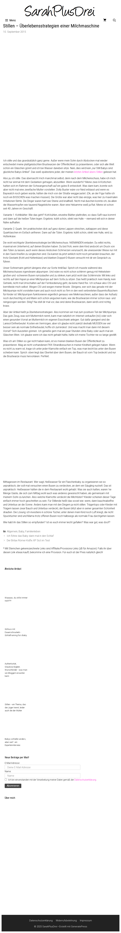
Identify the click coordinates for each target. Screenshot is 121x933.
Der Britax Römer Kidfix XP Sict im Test (28, 540)
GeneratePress (79, 926)
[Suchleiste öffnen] (114, 20)
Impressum (86, 920)
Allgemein (12, 531)
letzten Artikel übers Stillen (88, 171)
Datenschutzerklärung (85, 779)
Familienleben (32, 531)
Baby (21, 531)
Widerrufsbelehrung (66, 920)
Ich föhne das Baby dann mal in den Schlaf (30, 535)
